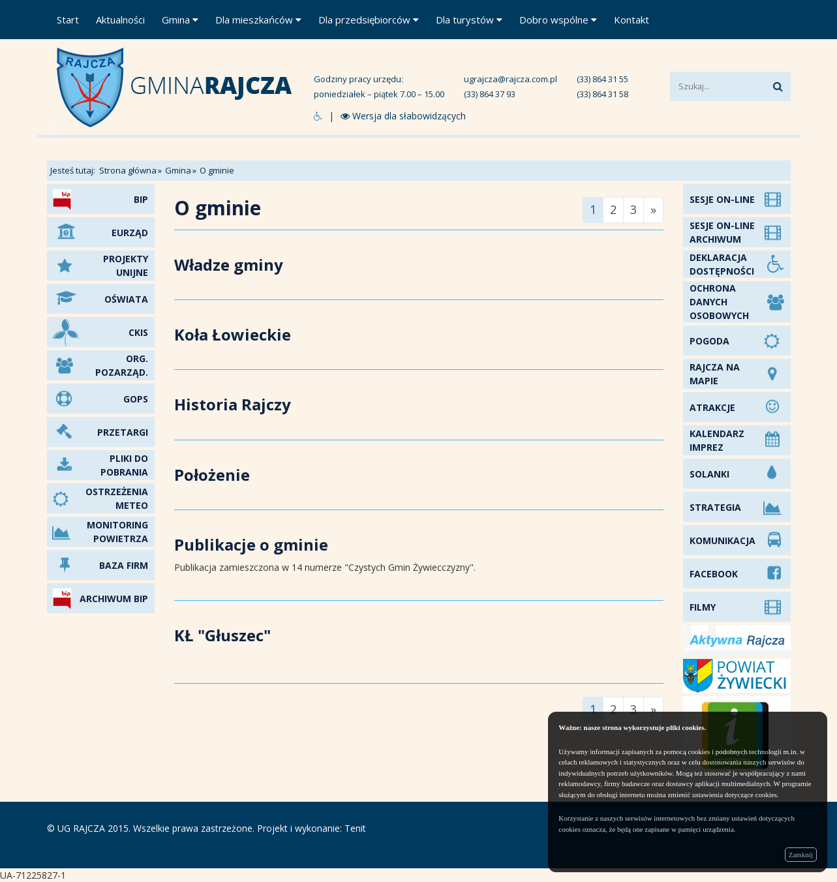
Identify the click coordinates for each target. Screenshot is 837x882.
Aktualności (120, 19)
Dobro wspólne (558, 19)
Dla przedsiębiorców (368, 19)
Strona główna (128, 170)
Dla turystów (469, 19)
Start (68, 19)
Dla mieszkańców (258, 19)
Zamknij (801, 855)
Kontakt (631, 19)
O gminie (217, 170)
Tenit (355, 828)
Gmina (180, 19)
